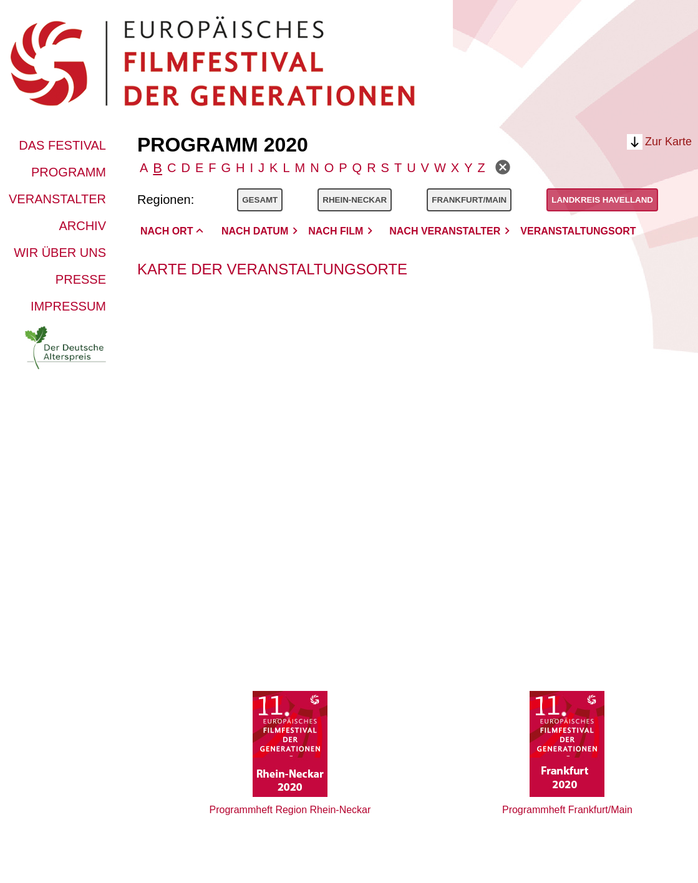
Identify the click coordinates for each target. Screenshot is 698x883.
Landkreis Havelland (602, 200)
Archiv (82, 226)
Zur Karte (668, 141)
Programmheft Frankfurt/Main (567, 809)
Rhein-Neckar (354, 200)
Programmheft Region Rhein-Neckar (290, 809)
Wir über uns (60, 252)
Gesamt (260, 200)
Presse (81, 279)
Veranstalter (57, 199)
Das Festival (62, 145)
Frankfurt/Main (469, 200)
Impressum (68, 306)
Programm (68, 172)
